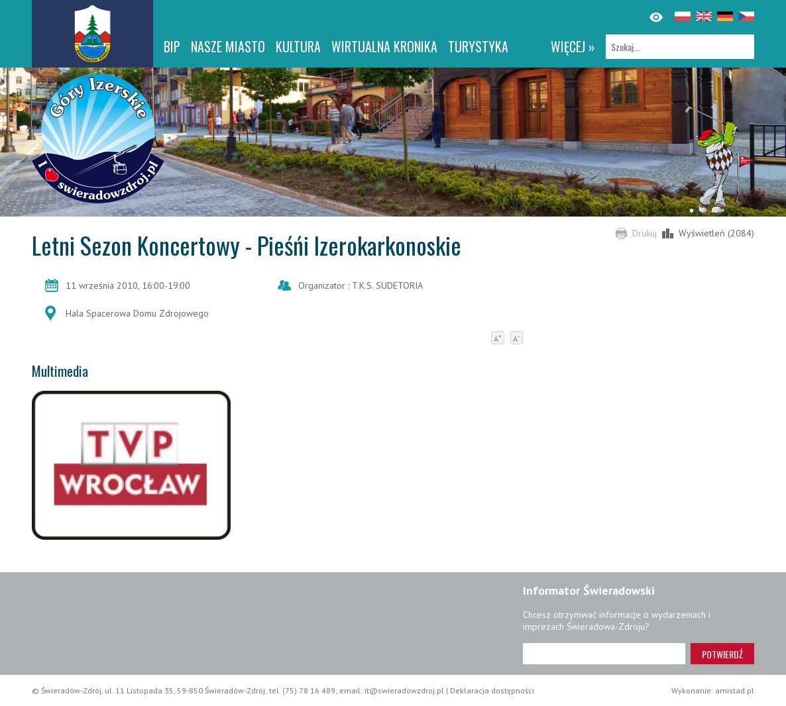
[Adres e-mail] (604, 654)
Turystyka (478, 46)
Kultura (298, 46)
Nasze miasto (228, 46)
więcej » (573, 46)
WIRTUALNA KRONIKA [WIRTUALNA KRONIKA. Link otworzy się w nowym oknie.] (384, 46)
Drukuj (644, 233)
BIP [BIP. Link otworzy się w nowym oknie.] (172, 46)
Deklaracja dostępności (492, 690)
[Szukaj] (680, 46)
